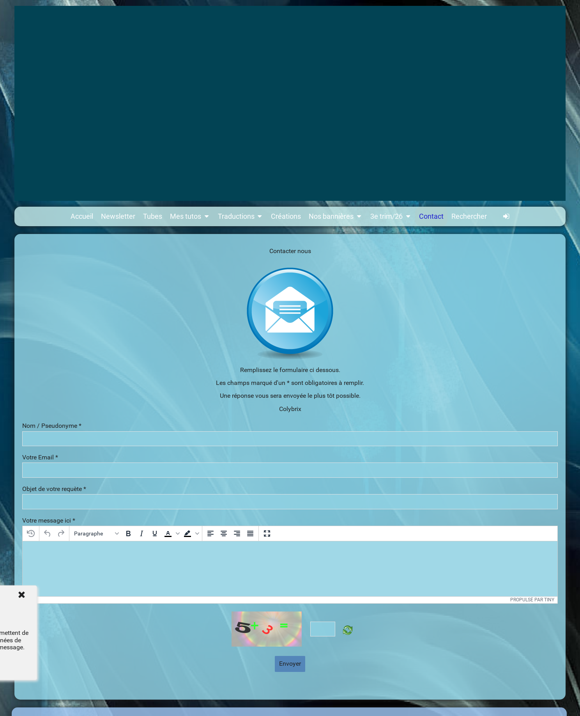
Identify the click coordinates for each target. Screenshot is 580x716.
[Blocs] (96, 533)
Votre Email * (40, 457)
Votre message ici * (48, 520)
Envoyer (290, 663)
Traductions (240, 216)
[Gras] (128, 533)
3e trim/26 (391, 216)
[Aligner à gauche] (210, 533)
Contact (431, 216)
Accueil (82, 216)
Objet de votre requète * (54, 489)
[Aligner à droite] (237, 533)
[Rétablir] (60, 533)
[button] (171, 533)
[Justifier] (250, 533)
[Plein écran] (267, 533)
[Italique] (141, 533)
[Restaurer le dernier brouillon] (30, 533)
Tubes (152, 216)
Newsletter (118, 216)
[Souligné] (154, 533)
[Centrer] (223, 533)
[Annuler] (47, 533)
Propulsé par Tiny (532, 600)
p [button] (27, 600)
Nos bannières (335, 216)
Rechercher (469, 216)
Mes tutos (190, 216)
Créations (286, 216)
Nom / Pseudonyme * (51, 425)
